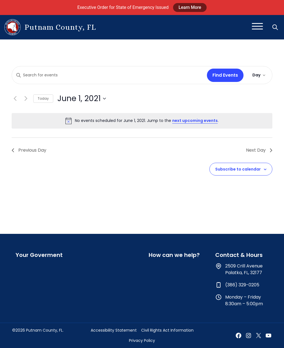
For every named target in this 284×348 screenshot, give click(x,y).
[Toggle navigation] (257, 27)
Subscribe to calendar (238, 169)
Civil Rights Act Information (167, 330)
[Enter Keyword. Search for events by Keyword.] (108, 75)
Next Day (259, 150)
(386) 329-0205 (242, 285)
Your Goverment (39, 255)
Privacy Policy (142, 340)
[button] (275, 27)
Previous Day (29, 150)
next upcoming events (195, 120)
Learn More (190, 7)
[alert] (142, 121)
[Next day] (25, 98)
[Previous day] (15, 98)
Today (43, 98)
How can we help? (174, 255)
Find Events (225, 75)
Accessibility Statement (114, 330)
